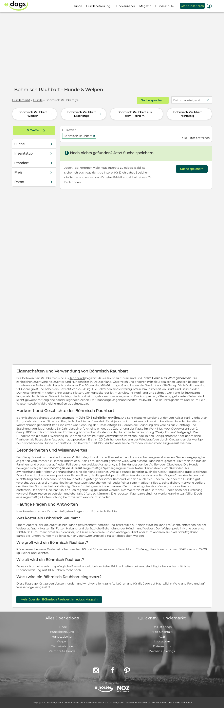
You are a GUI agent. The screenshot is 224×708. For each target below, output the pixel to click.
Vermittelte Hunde (62, 651)
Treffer (37, 130)
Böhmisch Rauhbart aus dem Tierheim (138, 114)
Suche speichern (152, 100)
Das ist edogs (162, 627)
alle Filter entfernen (196, 138)
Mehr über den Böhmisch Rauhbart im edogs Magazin (59, 599)
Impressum (162, 641)
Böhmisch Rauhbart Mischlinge (84, 114)
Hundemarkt (21, 100)
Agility (154, 464)
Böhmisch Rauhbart (79, 136)
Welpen (62, 641)
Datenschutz (162, 646)
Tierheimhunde (62, 646)
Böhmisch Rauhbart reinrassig (190, 114)
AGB (162, 636)
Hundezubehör (62, 636)
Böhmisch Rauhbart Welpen (35, 114)
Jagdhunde (77, 378)
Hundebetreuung (62, 632)
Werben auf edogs (162, 651)
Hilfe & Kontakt (162, 632)
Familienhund (98, 461)
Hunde (37, 100)
